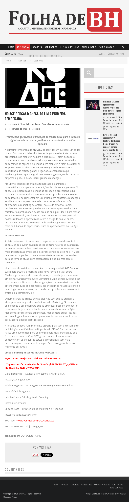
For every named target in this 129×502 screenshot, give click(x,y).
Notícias (21, 47)
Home (11, 47)
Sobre (102, 53)
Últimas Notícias (69, 47)
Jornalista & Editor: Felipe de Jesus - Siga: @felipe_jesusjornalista (38, 124)
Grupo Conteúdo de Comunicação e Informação (106, 494)
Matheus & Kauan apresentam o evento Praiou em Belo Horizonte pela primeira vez (112, 107)
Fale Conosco (106, 47)
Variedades (51, 47)
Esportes (36, 47)
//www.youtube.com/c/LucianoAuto (35, 420)
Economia (36, 128)
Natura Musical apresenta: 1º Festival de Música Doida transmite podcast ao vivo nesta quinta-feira (111, 142)
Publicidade (89, 47)
